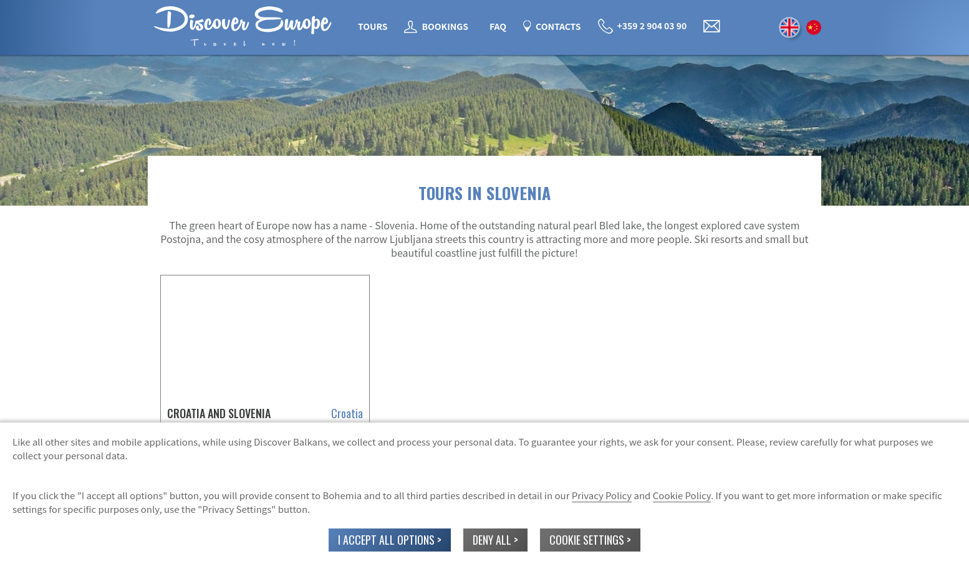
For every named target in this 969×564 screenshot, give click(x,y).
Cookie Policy (682, 495)
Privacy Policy (602, 495)
